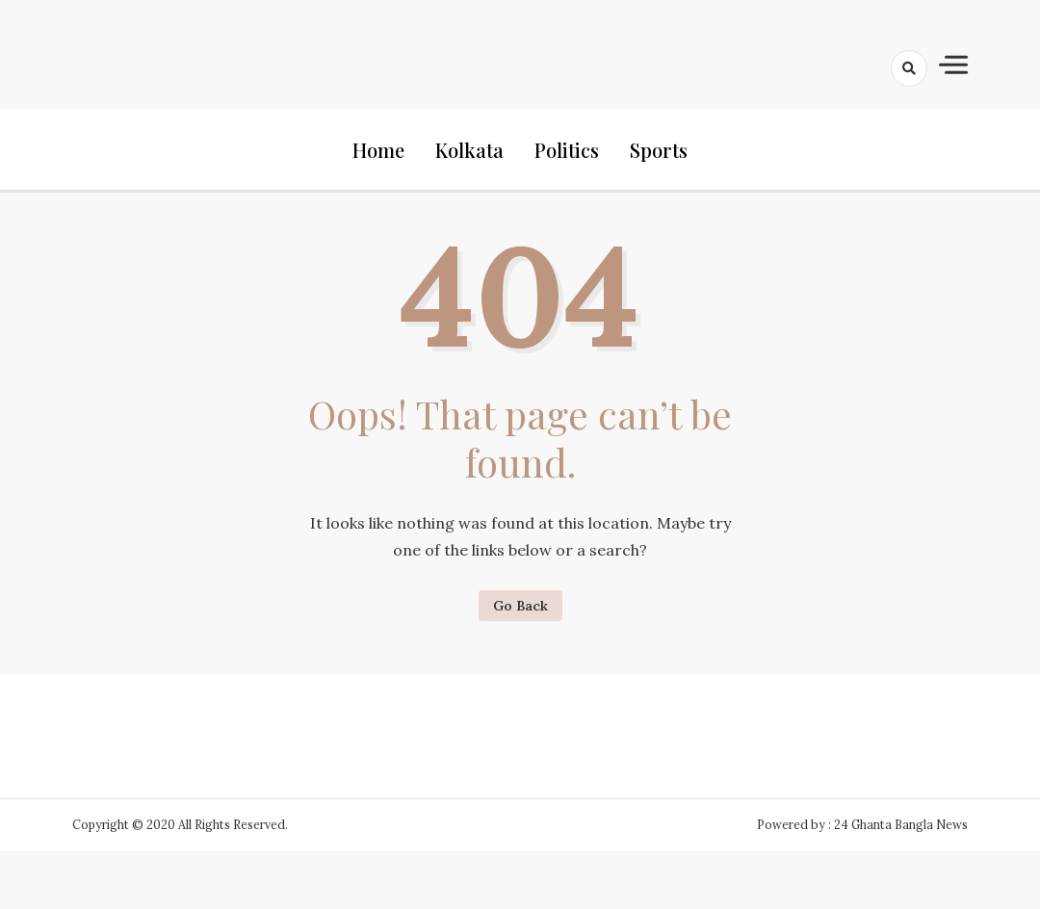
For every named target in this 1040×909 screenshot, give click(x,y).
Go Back (520, 605)
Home (378, 150)
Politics (566, 150)
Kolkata (469, 150)
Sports (659, 150)
